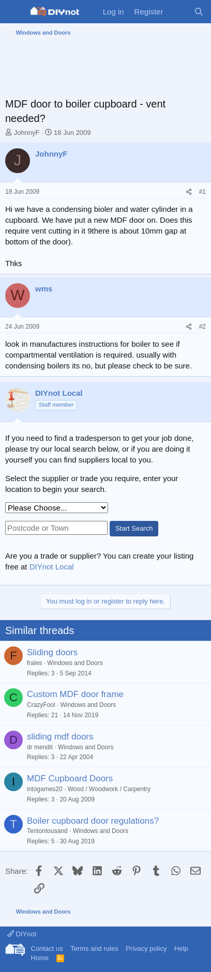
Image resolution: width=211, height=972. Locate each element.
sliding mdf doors (60, 737)
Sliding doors (52, 652)
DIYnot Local (51, 566)
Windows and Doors (74, 663)
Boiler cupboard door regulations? (93, 821)
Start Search (134, 528)
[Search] (199, 11)
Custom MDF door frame (75, 694)
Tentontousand (47, 831)
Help (181, 948)
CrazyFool (41, 704)
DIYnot (21, 934)
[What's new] (178, 11)
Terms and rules (94, 948)
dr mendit (40, 747)
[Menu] (14, 12)
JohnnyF (27, 132)
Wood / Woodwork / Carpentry (109, 789)
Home (40, 958)
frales (34, 663)
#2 (202, 326)
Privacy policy (146, 948)
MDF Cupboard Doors (70, 778)
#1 (202, 191)
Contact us (47, 948)
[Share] (188, 192)
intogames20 (45, 789)
